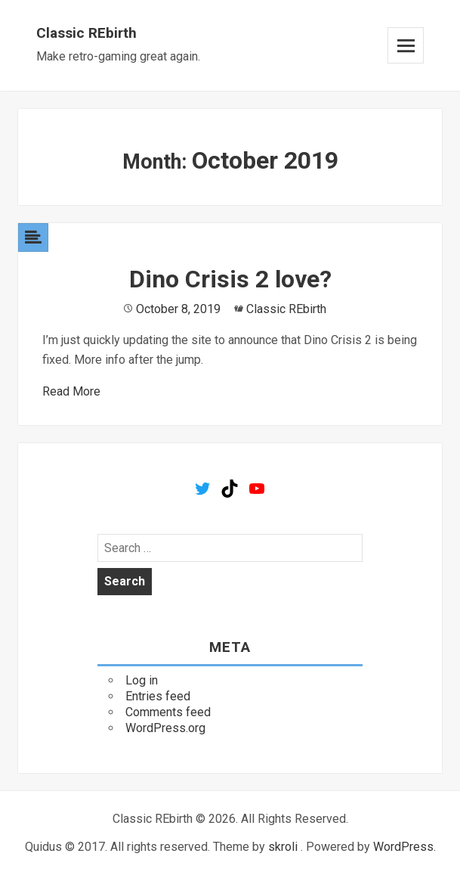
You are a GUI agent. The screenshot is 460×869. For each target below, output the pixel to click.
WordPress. (404, 847)
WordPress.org (165, 728)
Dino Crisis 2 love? (230, 279)
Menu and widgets (405, 45)
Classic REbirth (86, 33)
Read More (71, 391)
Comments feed (168, 712)
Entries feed (157, 696)
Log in (141, 680)
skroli (283, 847)
